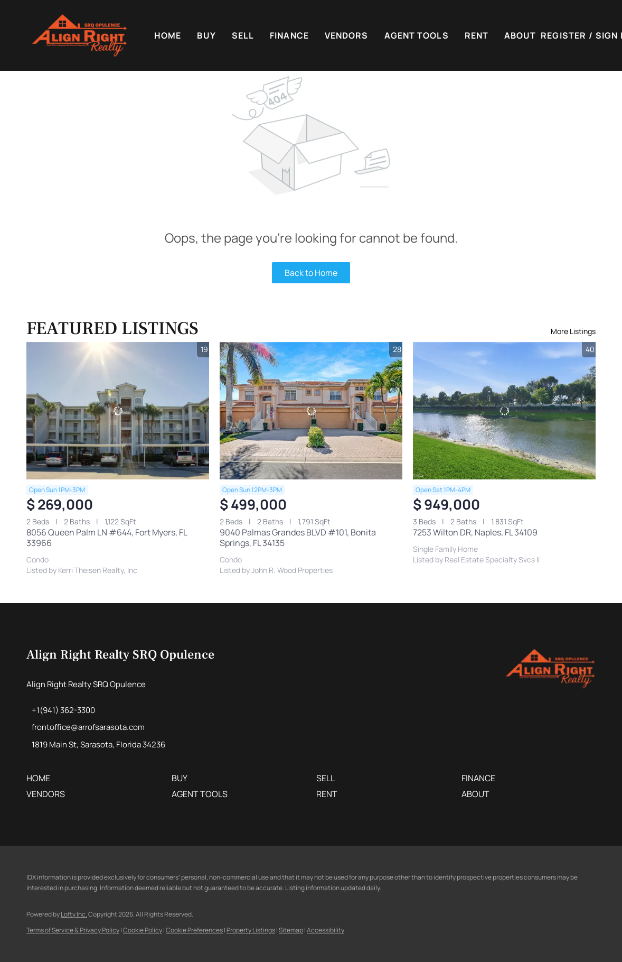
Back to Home (311, 273)
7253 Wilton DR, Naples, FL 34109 (475, 532)
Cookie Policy (142, 930)
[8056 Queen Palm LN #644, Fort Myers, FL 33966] (117, 410)
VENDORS (347, 35)
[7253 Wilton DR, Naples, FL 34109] (504, 410)
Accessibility (325, 930)
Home (167, 35)
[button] (79, 35)
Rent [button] (476, 35)
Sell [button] (243, 35)
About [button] (520, 35)
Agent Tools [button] (416, 35)
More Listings (573, 331)
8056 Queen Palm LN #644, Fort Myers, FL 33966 (106, 537)
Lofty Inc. (74, 914)
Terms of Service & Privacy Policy (72, 930)
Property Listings (251, 930)
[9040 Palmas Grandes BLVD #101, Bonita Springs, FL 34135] (311, 410)
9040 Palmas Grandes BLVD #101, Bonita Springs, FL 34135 (298, 537)
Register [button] (563, 35)
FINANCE (289, 35)
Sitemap (291, 930)
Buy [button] (206, 35)
